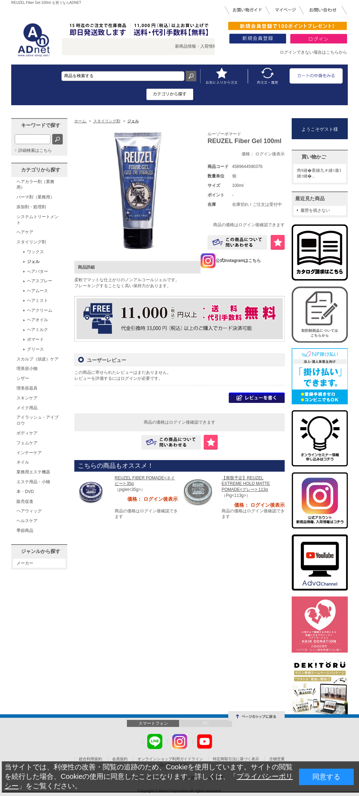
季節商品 (24, 530)
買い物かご (314, 157)
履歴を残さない (315, 210)
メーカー (24, 563)
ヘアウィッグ (29, 510)
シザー (22, 378)
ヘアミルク (37, 329)
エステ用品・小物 (33, 481)
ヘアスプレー (39, 280)
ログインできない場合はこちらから (313, 52)
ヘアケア (24, 232)
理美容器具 (27, 388)
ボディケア (27, 433)
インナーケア (29, 452)
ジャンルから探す (40, 551)
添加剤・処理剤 (31, 206)
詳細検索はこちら (35, 150)
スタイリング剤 (31, 242)
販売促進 (24, 501)
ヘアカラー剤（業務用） (35, 184)
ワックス (35, 251)
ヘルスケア (27, 520)
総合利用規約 (90, 759)
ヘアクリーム (39, 310)
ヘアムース (37, 290)
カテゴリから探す (40, 170)
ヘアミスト (37, 300)
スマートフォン (153, 723)
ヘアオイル (37, 319)
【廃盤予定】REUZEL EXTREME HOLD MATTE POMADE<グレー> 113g (246, 483)
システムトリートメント (37, 219)
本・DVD (25, 491)
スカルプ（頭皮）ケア (37, 359)
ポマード (35, 339)
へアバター (37, 271)
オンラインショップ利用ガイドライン (170, 759)
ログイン (129, 378)
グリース (35, 349)
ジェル (33, 261)
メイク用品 (27, 407)
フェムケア (27, 442)
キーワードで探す (40, 125)
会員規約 (120, 759)
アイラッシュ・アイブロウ (37, 420)
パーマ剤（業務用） (35, 197)
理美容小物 (27, 368)
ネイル (22, 462)
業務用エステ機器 (33, 472)
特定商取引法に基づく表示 (236, 759)
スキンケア (27, 398)
